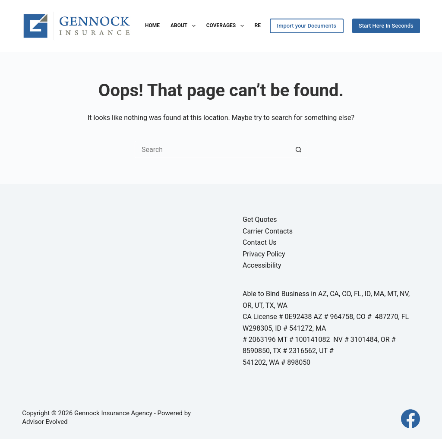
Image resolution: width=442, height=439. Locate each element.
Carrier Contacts (268, 231)
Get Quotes (260, 219)
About (184, 26)
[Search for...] (212, 149)
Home (152, 25)
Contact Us (260, 242)
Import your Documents (306, 25)
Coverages (226, 26)
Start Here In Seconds (386, 25)
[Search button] (298, 149)
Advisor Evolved (45, 422)
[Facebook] (410, 418)
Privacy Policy (264, 254)
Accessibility (262, 265)
